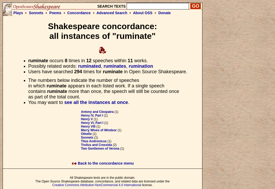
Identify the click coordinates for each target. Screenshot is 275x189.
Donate (164, 13)
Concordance (78, 13)
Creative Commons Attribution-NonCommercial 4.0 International (96, 185)
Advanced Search (111, 13)
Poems (55, 13)
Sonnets (36, 13)
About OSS (143, 13)
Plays (18, 13)
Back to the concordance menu (102, 163)
